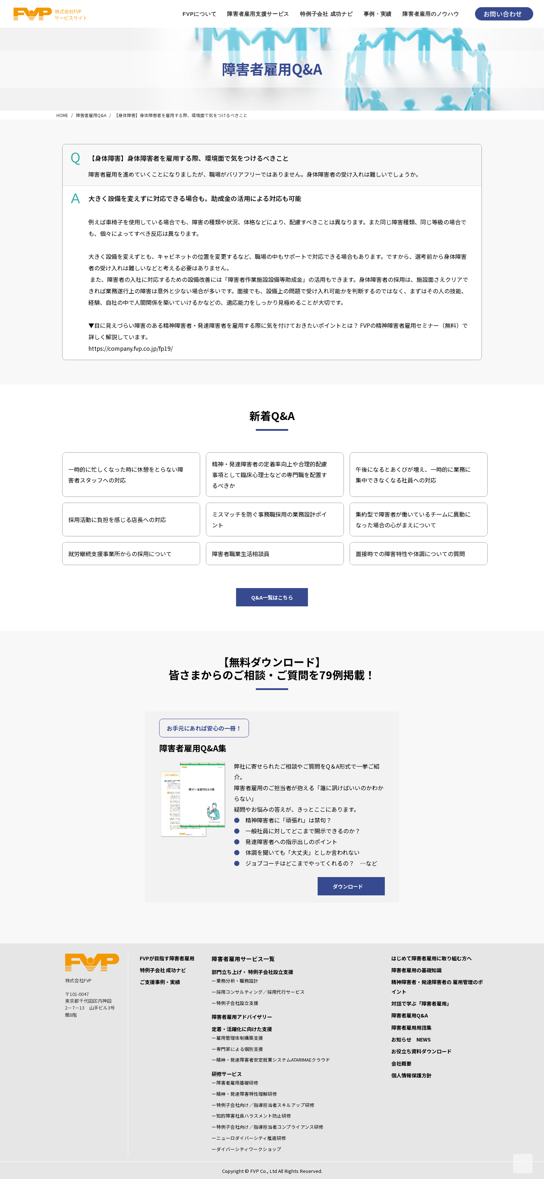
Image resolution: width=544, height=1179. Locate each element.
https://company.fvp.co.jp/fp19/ (130, 348)
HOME (62, 115)
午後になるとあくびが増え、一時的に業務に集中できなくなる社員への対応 (413, 474)
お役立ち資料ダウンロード (421, 1051)
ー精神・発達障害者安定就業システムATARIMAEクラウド (271, 1059)
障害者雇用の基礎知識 (416, 970)
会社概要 (401, 1063)
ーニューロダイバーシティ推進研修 (249, 1137)
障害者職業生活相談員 (240, 553)
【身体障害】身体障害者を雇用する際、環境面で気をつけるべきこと (181, 115)
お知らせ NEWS (411, 1039)
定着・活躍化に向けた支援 (242, 1029)
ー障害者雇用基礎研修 (235, 1082)
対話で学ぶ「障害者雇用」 (421, 1003)
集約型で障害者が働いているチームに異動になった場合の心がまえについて (413, 519)
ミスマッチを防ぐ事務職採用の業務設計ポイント (269, 519)
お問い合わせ (502, 13)
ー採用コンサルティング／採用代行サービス (258, 991)
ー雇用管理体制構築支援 (237, 1037)
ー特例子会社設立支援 (235, 1002)
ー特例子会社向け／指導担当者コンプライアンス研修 (267, 1126)
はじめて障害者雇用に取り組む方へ (431, 958)
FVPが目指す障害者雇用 (167, 958)
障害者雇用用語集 (411, 1027)
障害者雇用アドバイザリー (242, 1016)
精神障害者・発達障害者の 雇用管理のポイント (437, 986)
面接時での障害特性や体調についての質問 (410, 553)
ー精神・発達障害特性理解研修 (244, 1093)
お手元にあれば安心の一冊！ (204, 728)
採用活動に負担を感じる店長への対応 (117, 519)
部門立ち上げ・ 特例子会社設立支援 (252, 971)
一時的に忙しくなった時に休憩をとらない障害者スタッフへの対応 (125, 474)
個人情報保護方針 (411, 1075)
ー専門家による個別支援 (237, 1048)
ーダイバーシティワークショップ (246, 1149)
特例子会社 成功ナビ (163, 970)
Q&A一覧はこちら (272, 597)
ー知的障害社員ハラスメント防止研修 (251, 1115)
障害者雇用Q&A (91, 115)
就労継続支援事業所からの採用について (120, 553)
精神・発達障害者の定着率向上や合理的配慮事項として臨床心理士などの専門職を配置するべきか (269, 475)
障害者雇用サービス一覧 (243, 959)
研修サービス (227, 1073)
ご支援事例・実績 (160, 981)
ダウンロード (348, 886)
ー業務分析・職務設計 (235, 980)
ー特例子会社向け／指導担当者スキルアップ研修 (263, 1104)
